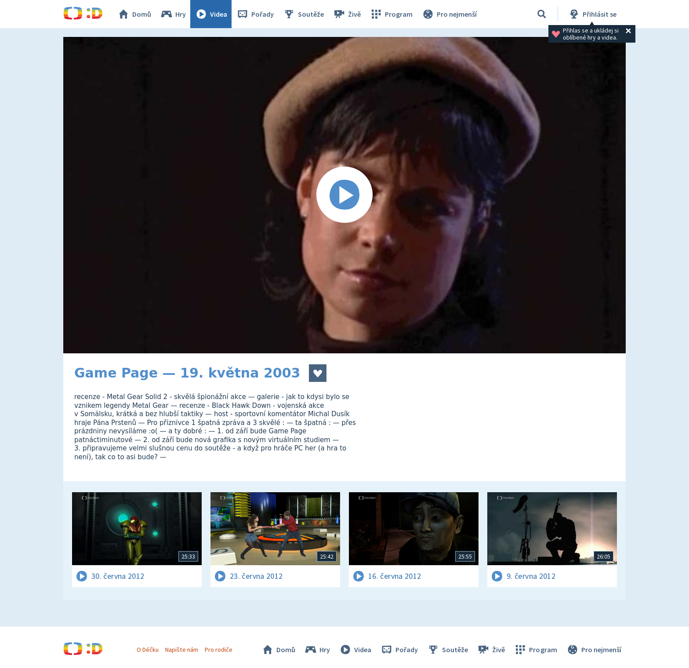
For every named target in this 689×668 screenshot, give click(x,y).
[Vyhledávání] (542, 14)
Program (391, 14)
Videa (211, 14)
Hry (173, 14)
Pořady (255, 14)
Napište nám (181, 649)
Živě (347, 14)
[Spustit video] (344, 195)
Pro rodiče (218, 649)
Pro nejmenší (449, 14)
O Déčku (148, 649)
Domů (134, 14)
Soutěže (303, 14)
